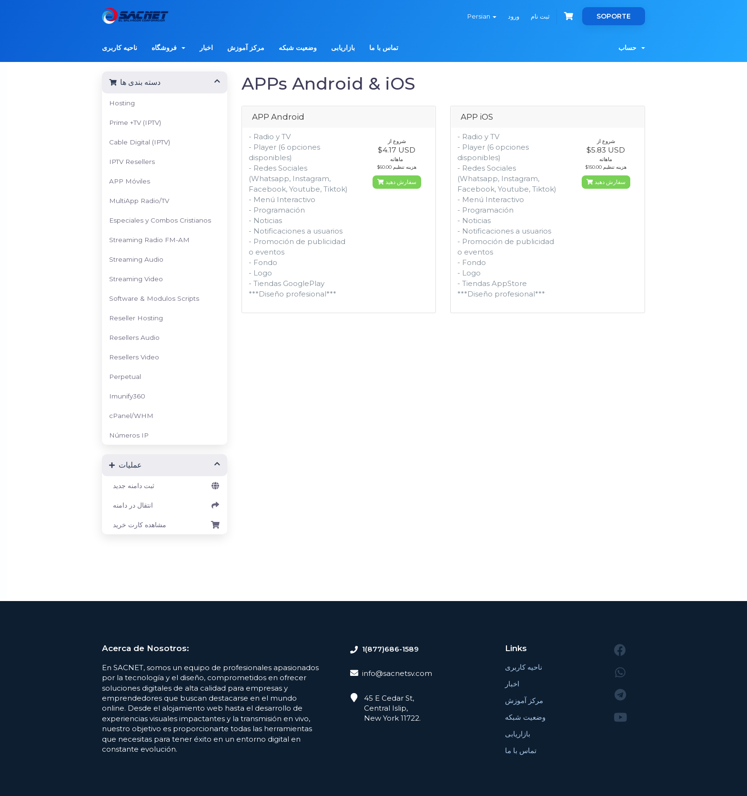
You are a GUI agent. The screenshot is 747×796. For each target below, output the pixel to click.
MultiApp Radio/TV (139, 200)
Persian (481, 16)
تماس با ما (383, 47)
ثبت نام (540, 16)
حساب (631, 47)
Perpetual (125, 376)
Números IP (129, 435)
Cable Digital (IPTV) (139, 142)
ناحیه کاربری (119, 47)
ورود (513, 16)
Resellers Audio (134, 337)
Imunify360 (127, 396)
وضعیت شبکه (298, 47)
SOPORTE (613, 16)
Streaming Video (136, 279)
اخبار (206, 47)
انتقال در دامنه (164, 505)
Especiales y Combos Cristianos (160, 220)
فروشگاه (168, 47)
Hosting (122, 103)
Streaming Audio (136, 259)
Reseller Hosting (136, 318)
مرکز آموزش (245, 47)
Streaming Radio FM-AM (149, 240)
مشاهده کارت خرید (164, 525)
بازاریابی (343, 47)
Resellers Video (134, 357)
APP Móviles (129, 181)
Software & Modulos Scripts (154, 298)
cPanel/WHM (131, 415)
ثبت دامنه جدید (164, 485)
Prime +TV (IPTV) (135, 122)
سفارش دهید (396, 181)
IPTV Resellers (132, 161)
